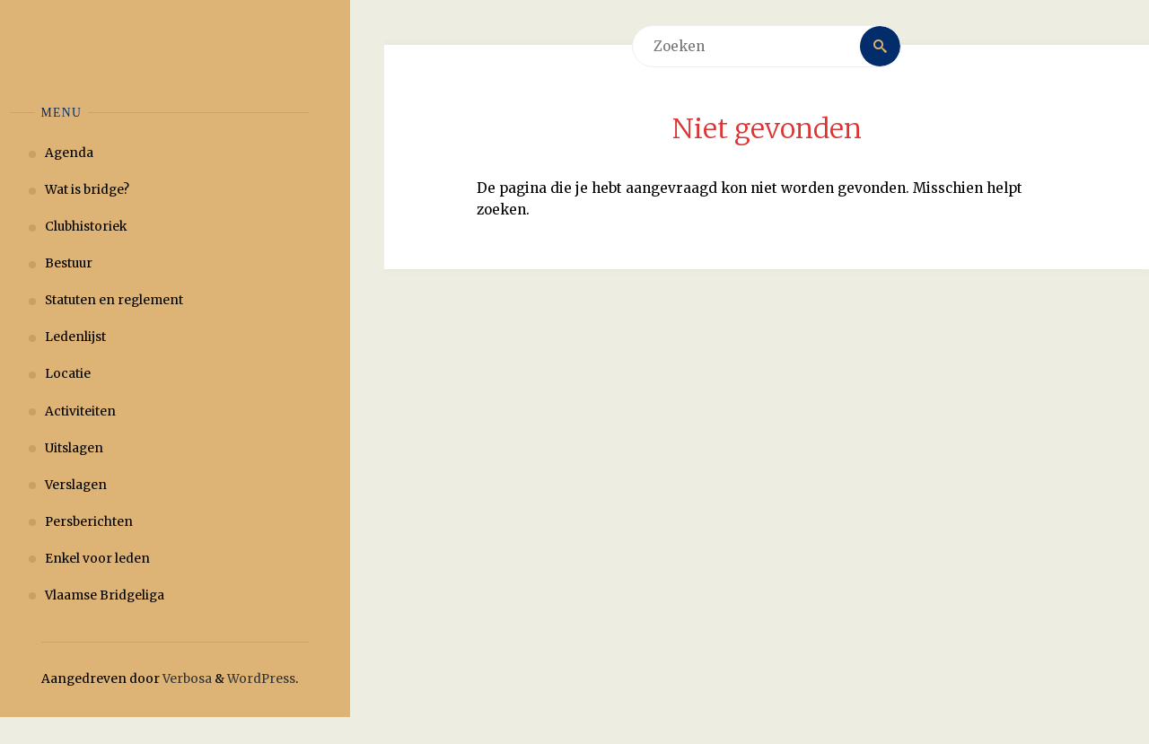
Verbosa (186, 679)
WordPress (261, 679)
